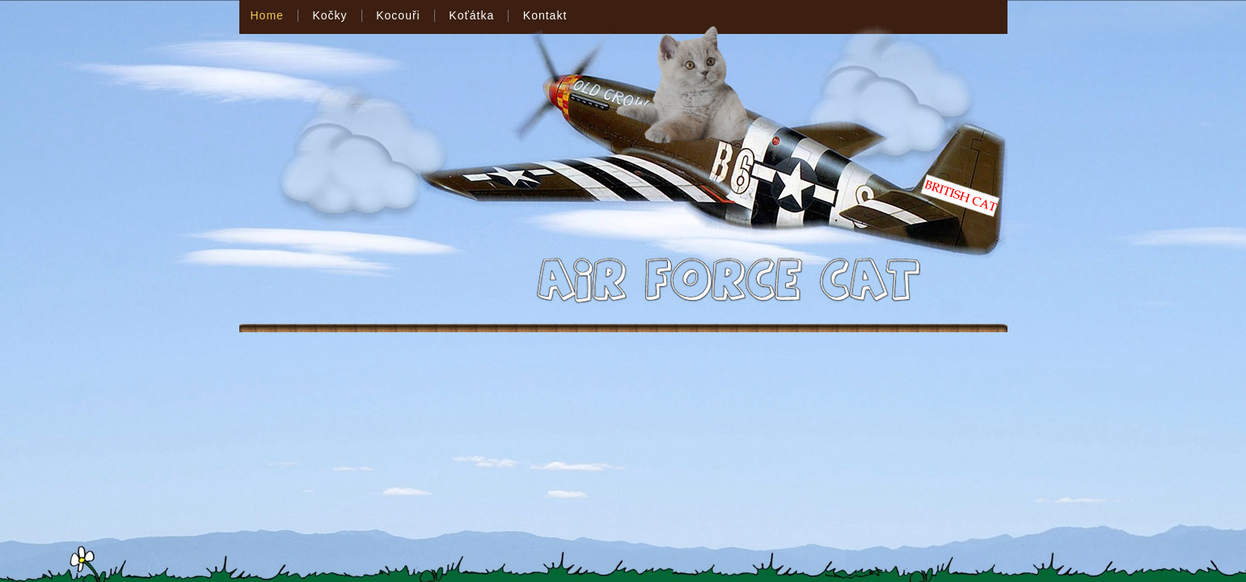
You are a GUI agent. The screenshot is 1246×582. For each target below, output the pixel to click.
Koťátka (471, 15)
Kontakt (545, 15)
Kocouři (398, 15)
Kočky (329, 15)
